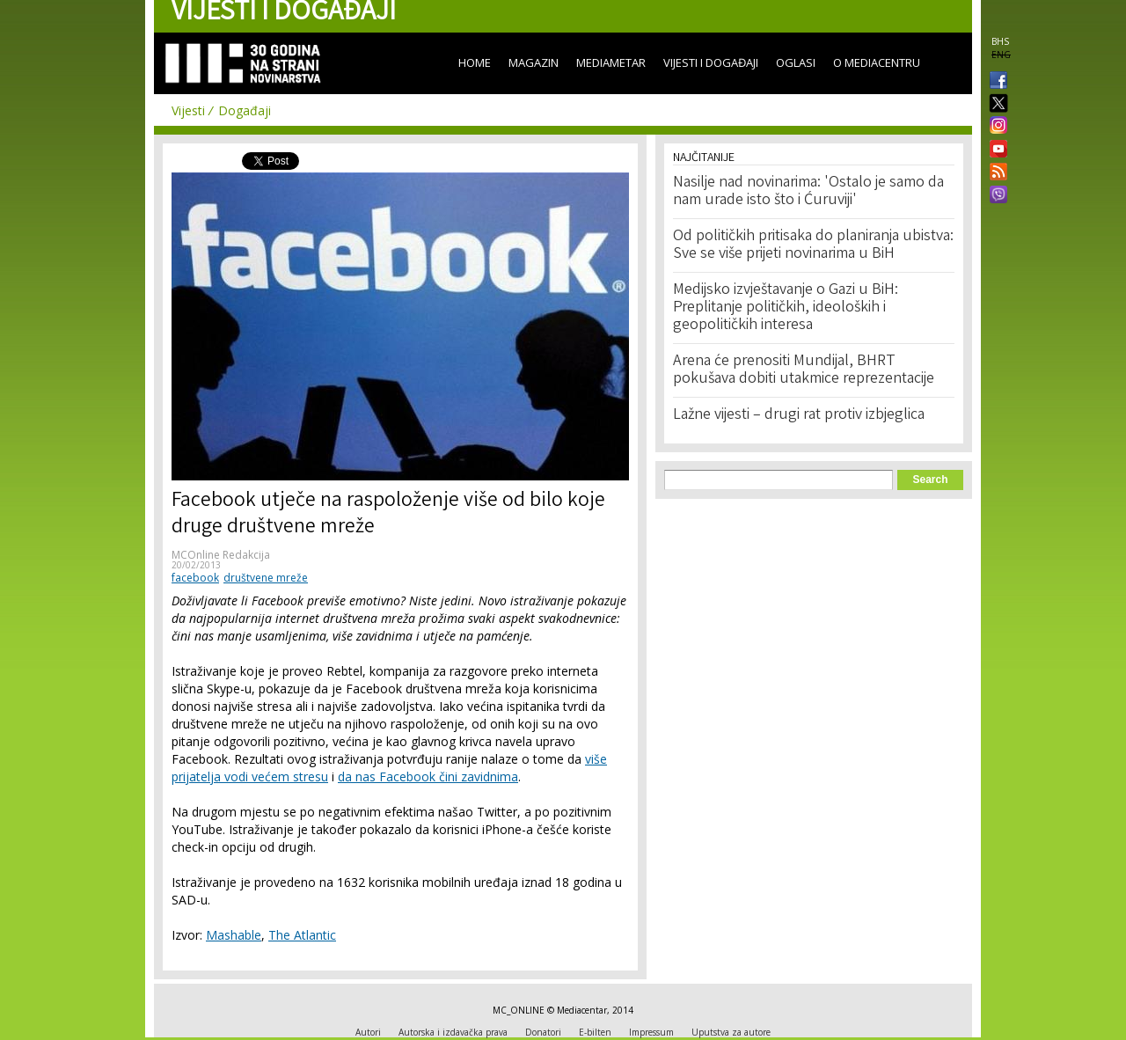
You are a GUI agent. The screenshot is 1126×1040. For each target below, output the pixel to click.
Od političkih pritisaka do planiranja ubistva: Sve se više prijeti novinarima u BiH (813, 245)
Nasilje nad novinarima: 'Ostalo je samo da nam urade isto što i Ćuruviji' (808, 192)
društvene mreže (265, 577)
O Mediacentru (876, 62)
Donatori (543, 1032)
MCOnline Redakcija (221, 554)
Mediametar (611, 62)
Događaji (244, 110)
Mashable (233, 934)
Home (474, 62)
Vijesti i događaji (710, 62)
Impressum (651, 1032)
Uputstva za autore (731, 1032)
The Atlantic (302, 934)
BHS (1000, 41)
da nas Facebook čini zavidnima (428, 776)
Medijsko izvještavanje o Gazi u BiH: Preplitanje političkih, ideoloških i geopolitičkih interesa (785, 308)
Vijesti (188, 110)
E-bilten (595, 1032)
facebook (195, 577)
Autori (368, 1032)
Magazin (533, 62)
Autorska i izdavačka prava (453, 1032)
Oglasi (795, 62)
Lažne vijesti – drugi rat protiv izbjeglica (799, 415)
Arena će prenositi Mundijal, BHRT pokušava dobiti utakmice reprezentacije (803, 370)
